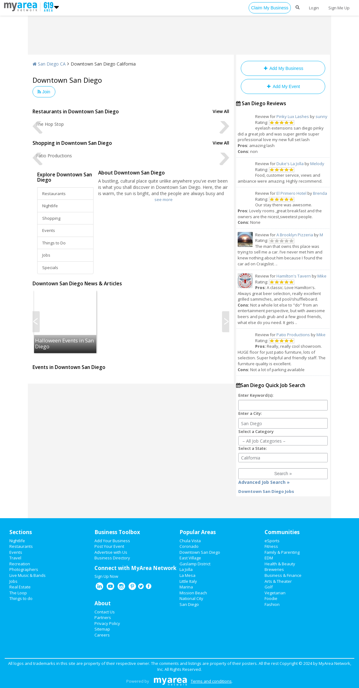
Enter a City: (250, 413)
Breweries (274, 569)
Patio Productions (293, 334)
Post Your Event (109, 546)
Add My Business (283, 68)
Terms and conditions (211, 681)
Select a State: (252, 448)
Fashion (272, 604)
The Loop (18, 593)
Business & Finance (283, 575)
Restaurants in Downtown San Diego (76, 111)
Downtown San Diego (200, 552)
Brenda (320, 193)
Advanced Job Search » (264, 482)
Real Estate (20, 587)
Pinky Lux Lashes (292, 116)
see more (163, 199)
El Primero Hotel (291, 193)
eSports (272, 540)
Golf (269, 587)
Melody (317, 163)
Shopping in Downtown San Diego (72, 143)
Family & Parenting (282, 552)
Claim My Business (269, 7)
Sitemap (102, 629)
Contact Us (104, 612)
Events (48, 230)
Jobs (46, 255)
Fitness (271, 546)
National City (191, 598)
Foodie (271, 598)
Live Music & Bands (27, 575)
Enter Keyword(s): (255, 395)
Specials (50, 267)
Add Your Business (112, 540)
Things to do (21, 598)
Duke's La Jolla (290, 163)
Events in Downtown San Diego (69, 367)
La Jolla (186, 569)
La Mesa (187, 575)
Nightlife (50, 206)
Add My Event (283, 86)
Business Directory (112, 558)
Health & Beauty (280, 564)
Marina (186, 587)
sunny (321, 116)
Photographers (23, 569)
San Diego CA (49, 64)
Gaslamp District (195, 564)
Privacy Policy (107, 623)
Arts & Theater (278, 581)
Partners (102, 617)
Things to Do (54, 243)
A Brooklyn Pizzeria (294, 235)
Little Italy (188, 581)
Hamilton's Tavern (293, 276)
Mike (321, 276)
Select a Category (256, 431)
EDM (269, 558)
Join (44, 91)
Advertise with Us (110, 552)
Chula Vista (190, 540)
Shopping (51, 218)
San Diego (189, 604)
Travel (15, 558)
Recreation (19, 564)
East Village (190, 558)
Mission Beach (193, 593)
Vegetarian (275, 593)
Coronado (189, 546)
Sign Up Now (106, 576)
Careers (102, 635)
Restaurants (54, 193)
